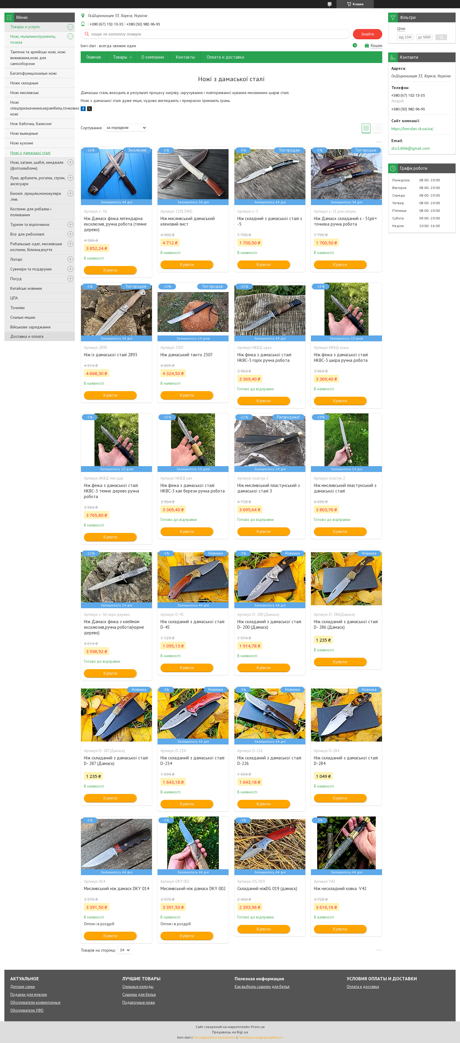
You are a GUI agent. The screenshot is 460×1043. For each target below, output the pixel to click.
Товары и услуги (25, 26)
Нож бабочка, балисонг (31, 123)
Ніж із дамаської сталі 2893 (110, 354)
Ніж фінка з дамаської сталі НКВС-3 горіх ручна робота (264, 357)
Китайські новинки (26, 288)
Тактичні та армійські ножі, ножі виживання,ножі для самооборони (37, 57)
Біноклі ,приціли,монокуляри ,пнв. (35, 196)
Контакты (185, 57)
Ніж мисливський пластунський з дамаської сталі (345, 488)
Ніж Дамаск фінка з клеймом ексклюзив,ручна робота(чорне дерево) (114, 627)
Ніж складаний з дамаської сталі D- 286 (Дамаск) (346, 624)
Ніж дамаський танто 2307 (186, 354)
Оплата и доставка (225, 57)
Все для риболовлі (27, 234)
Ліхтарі (16, 259)
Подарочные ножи (138, 1002)
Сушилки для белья (139, 994)
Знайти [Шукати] (367, 34)
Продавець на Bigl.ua (230, 1032)
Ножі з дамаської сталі (30, 152)
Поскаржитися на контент (214, 1037)
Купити (110, 270)
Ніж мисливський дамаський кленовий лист (187, 221)
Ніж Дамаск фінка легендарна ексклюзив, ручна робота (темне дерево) (115, 224)
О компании (152, 57)
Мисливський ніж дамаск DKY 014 (116, 888)
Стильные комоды (137, 986)
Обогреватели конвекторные (35, 1002)
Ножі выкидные (24, 133)
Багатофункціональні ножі (33, 73)
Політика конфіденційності (260, 1037)
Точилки (17, 307)
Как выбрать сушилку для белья (262, 986)
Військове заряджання (30, 327)
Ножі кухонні (21, 143)
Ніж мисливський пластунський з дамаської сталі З (268, 488)
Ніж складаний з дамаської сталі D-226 (269, 760)
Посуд (16, 278)
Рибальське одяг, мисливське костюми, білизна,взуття (36, 246)
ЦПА (14, 298)
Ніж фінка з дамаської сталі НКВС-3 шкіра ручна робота (341, 357)
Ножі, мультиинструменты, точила (33, 39)
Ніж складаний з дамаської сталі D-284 (346, 760)
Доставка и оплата (26, 336)
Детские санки (22, 986)
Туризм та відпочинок (29, 224)
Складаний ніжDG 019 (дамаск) (267, 888)
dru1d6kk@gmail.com (410, 148)
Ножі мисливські (24, 92)
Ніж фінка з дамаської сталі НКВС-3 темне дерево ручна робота (111, 491)
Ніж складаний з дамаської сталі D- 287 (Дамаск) (116, 760)
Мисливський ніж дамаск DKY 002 (193, 888)
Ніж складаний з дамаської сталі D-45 (192, 624)
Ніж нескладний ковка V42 (340, 888)
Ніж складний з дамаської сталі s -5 (269, 221)
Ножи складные (24, 83)
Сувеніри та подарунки (31, 269)
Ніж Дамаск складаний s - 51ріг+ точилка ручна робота (345, 221)
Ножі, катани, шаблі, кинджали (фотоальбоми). (36, 165)
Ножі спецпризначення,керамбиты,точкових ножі (44, 108)
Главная (94, 57)
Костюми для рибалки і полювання (30, 211)
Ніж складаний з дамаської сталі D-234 (192, 760)
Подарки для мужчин (28, 994)
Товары (120, 57)
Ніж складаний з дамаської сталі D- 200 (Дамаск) (269, 624)
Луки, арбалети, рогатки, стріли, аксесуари (37, 180)
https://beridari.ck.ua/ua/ (412, 128)
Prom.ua (258, 1027)
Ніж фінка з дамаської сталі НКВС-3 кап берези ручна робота (192, 488)
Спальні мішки (22, 317)
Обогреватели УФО (26, 1010)
